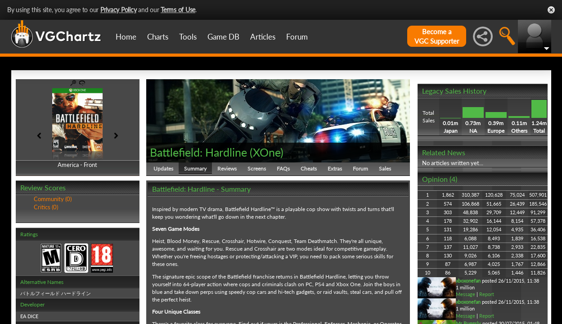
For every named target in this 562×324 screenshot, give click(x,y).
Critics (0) (46, 207)
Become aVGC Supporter (436, 36)
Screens (256, 168)
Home (126, 36)
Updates (163, 168)
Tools (188, 36)
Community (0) (53, 198)
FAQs (283, 168)
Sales (385, 168)
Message (465, 294)
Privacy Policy (118, 10)
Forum (297, 36)
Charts (157, 36)
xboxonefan (468, 281)
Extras (335, 168)
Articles (262, 36)
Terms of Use (178, 10)
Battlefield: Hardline (198, 152)
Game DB (223, 36)
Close (551, 10)
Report (486, 294)
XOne (266, 152)
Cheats (309, 168)
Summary (195, 168)
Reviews (227, 168)
